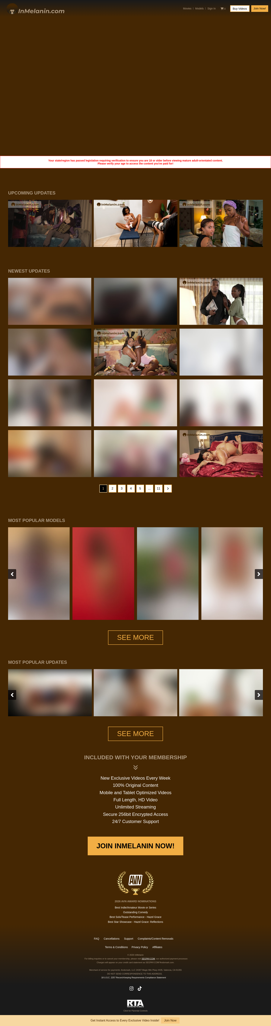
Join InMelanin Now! (135, 846)
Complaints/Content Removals (155, 938)
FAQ (96, 938)
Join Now (170, 1020)
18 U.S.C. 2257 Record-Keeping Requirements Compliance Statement (133, 977)
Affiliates (157, 947)
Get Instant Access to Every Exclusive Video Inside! (125, 1020)
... (149, 488)
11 (158, 488)
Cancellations (112, 938)
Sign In (211, 8)
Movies (187, 8)
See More (135, 637)
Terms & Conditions (116, 947)
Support (128, 938)
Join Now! (259, 8)
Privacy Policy (140, 947)
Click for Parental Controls (135, 1006)
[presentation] (12, 574)
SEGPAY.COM (148, 959)
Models (199, 8)
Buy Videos (240, 8)
